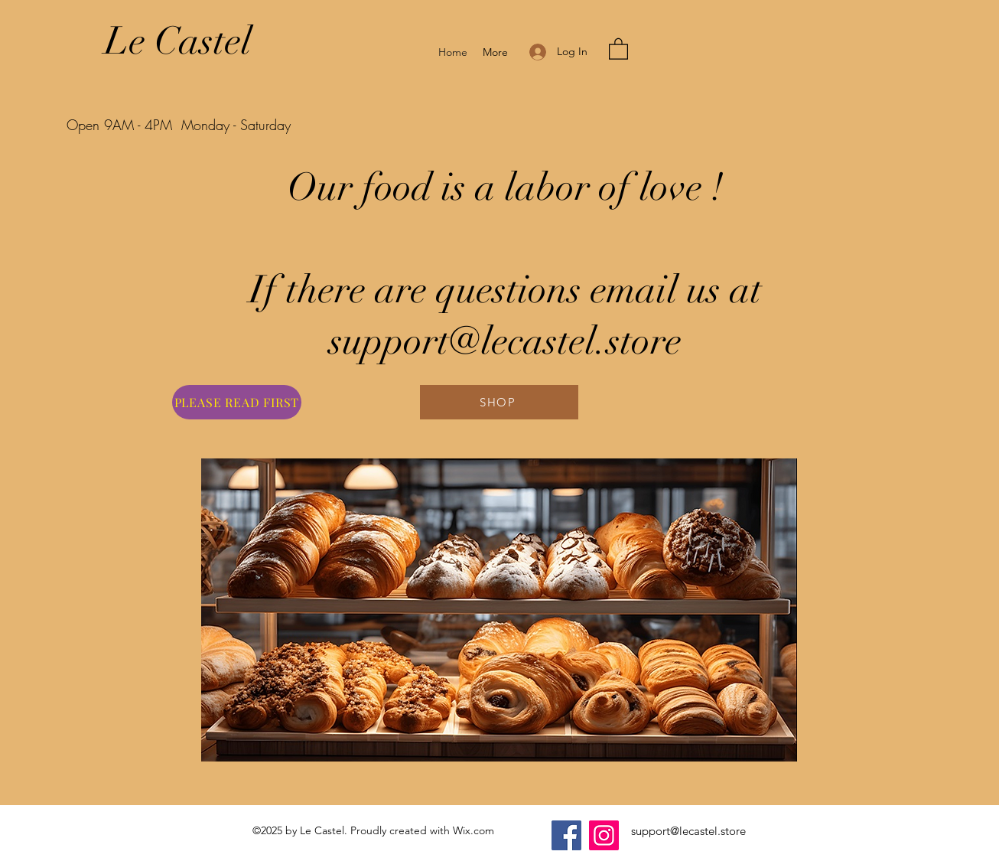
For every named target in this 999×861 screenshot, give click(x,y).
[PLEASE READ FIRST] (236, 402)
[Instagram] (604, 835)
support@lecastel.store (688, 830)
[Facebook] (566, 835)
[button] (618, 48)
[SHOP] (499, 402)
